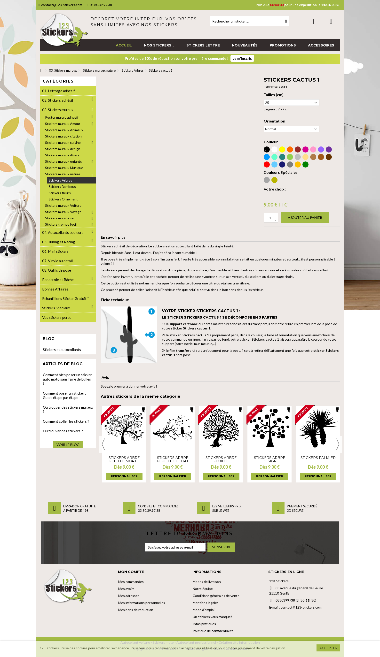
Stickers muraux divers (62, 155)
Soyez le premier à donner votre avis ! (129, 386)
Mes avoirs (126, 589)
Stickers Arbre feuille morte (124, 459)
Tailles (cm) (274, 94)
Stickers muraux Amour (62, 124)
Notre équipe (203, 589)
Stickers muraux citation (63, 136)
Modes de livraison (207, 582)
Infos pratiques (204, 624)
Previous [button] (103, 444)
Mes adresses (128, 596)
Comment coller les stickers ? (66, 421)
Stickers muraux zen (60, 218)
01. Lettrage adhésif (58, 91)
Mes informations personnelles (141, 603)
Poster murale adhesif (61, 117)
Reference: (271, 86)
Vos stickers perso (56, 317)
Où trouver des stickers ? (63, 431)
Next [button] (337, 444)
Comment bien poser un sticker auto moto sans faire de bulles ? (67, 379)
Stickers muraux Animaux (64, 130)
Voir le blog (67, 445)
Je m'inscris (242, 58)
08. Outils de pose (56, 270)
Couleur (271, 142)
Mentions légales (206, 603)
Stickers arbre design (269, 459)
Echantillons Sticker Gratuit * (65, 298)
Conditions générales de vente (216, 596)
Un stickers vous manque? (212, 617)
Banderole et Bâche (58, 279)
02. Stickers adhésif (57, 100)
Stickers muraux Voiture (63, 205)
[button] (159, 45)
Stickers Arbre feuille (221, 459)
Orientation (274, 121)
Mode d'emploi (203, 610)
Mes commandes (131, 582)
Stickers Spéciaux (56, 308)
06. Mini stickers (55, 251)
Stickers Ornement (63, 199)
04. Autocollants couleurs (62, 232)
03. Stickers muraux (57, 109)
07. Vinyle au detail (57, 261)
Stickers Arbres (60, 180)
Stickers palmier (318, 458)
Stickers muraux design (62, 149)
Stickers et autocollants (62, 349)
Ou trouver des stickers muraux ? (68, 409)
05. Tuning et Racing (58, 242)
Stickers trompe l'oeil (61, 224)
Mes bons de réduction (135, 610)
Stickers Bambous (62, 186)
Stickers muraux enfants (63, 161)
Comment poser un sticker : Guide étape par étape (64, 395)
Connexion (312, 21)
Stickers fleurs (60, 193)
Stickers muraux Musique (64, 168)
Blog (49, 338)
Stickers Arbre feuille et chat (172, 459)
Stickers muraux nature (62, 174)
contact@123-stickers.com (60, 5)
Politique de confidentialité (213, 631)
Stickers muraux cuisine (63, 142)
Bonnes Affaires (55, 289)
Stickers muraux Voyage (63, 212)
